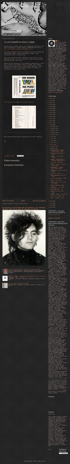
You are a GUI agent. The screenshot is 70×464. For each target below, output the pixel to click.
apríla (53, 142)
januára (53, 148)
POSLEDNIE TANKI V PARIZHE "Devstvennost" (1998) (57, 151)
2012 (51, 201)
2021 (51, 108)
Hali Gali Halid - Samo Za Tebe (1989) (18, 283)
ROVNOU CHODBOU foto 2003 (57, 185)
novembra (53, 128)
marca (52, 144)
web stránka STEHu (56, 214)
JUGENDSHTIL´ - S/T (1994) (57, 187)
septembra (53, 132)
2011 (51, 203)
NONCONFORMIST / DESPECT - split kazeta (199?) (57, 168)
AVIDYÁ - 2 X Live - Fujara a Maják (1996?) (58, 165)
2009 (51, 207)
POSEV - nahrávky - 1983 (57, 198)
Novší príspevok (8, 201)
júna (52, 138)
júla (52, 136)
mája (52, 140)
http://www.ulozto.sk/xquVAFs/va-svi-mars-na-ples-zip (19, 102)
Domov (23, 201)
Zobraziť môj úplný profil (55, 92)
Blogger (43, 461)
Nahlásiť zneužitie (54, 218)
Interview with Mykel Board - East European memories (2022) (24, 269)
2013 (51, 124)
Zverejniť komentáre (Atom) (20, 203)
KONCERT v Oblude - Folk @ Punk (59, 194)
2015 (51, 120)
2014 (51, 122)
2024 (51, 102)
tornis (49, 214)
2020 (51, 110)
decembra (53, 126)
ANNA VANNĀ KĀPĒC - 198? (57, 189)
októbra (53, 130)
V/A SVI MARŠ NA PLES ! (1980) (59, 178)
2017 (51, 116)
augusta (53, 134)
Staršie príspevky (39, 201)
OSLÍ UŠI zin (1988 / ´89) (57, 196)
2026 (51, 98)
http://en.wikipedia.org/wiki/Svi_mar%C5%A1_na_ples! (18, 49)
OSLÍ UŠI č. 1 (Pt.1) (56, 173)
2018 (51, 114)
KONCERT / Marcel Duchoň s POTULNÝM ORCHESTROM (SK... (58, 160)
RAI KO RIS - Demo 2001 (57, 162)
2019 (51, 112)
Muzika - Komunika (19, 6)
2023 (51, 104)
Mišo (58, 40)
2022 (51, 106)
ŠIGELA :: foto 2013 (56, 180)
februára (53, 146)
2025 (51, 100)
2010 (51, 205)
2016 (51, 118)
